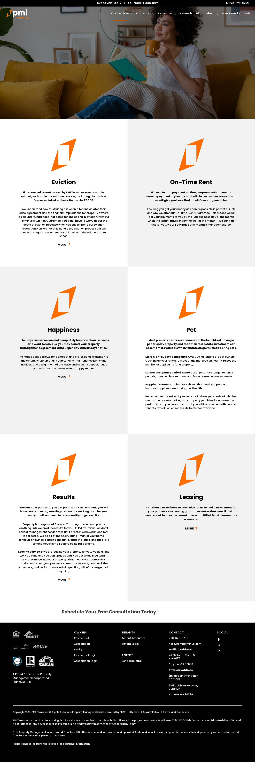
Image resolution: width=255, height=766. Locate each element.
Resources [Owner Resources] (165, 13)
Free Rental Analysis (236, 13)
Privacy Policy (151, 712)
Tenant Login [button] (130, 644)
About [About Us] (210, 13)
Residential (81, 638)
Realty (78, 649)
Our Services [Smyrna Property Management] (120, 13)
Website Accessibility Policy (119, 723)
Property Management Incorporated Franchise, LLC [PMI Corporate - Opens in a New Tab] (32, 678)
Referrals (186, 13)
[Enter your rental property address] (115, 83)
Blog (199, 13)
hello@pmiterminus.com (185, 644)
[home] (17, 14)
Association (82, 644)
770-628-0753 (239, 3)
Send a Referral (132, 661)
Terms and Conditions (176, 712)
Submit (157, 83)
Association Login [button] (86, 661)
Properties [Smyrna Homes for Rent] (143, 13)
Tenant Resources (134, 638)
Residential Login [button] (85, 655)
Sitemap (134, 712)
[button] (218, 639)
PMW (122, 712)
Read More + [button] (64, 245)
